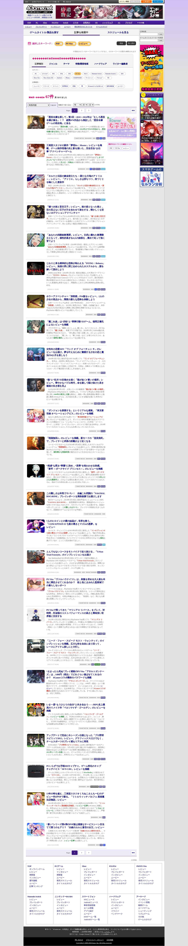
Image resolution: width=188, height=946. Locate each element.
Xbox (45, 23)
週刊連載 (33, 880)
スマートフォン (88, 896)
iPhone (68, 78)
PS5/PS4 (55, 23)
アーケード (89, 78)
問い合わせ (67, 2)
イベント (56, 86)
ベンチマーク (117, 914)
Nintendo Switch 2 (110, 73)
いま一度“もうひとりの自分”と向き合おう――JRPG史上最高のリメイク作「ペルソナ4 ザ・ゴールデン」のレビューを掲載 (75, 707)
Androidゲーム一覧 (92, 919)
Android (59, 78)
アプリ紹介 (88, 911)
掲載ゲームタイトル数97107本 (39, 15)
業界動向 (65, 86)
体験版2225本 (47, 17)
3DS (122, 73)
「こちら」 (107, 932)
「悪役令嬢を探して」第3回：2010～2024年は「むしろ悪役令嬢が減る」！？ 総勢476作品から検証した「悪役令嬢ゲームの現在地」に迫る (75, 120)
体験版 (32, 875)
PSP (57, 44)
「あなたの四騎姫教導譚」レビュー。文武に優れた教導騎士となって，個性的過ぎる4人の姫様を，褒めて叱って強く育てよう (75, 238)
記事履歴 (146, 1)
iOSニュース (89, 899)
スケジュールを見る (118, 32)
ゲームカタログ (101, 26)
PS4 (61, 73)
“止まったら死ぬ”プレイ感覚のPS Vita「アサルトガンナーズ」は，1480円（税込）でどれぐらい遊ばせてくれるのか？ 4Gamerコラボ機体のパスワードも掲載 (75, 674)
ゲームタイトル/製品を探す (44, 32)
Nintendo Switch (97, 73)
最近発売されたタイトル (83, 26)
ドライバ (115, 911)
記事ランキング (36, 886)
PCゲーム (59, 866)
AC (119, 23)
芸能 (74, 86)
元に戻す (131, 43)
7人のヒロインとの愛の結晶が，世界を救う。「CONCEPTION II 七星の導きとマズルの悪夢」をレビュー (71, 524)
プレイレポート (41, 26)
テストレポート (118, 902)
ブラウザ (45, 74)
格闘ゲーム (143, 905)
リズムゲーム (144, 914)
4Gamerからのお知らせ (95, 86)
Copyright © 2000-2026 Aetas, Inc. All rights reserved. (94, 943)
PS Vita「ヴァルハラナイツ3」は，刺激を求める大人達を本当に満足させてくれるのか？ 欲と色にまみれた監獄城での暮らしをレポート (75, 582)
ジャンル (53, 64)
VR (96, 23)
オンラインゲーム (37, 869)
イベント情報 (144, 902)
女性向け (86, 23)
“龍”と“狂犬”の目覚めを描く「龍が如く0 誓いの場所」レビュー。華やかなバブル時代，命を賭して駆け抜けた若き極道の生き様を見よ (75, 383)
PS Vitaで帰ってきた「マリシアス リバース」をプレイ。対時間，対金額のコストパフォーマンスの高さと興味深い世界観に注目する (75, 613)
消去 (121, 43)
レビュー (28, 26)
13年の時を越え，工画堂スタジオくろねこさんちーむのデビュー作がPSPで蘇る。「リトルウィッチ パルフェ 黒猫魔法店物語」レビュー (75, 796)
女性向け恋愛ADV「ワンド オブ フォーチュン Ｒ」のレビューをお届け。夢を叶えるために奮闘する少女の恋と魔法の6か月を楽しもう (75, 352)
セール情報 (88, 908)
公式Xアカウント (38, 2)
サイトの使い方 (53, 2)
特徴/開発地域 (81, 64)
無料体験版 (110, 86)
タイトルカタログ (64, 883)
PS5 (53, 73)
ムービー (67, 26)
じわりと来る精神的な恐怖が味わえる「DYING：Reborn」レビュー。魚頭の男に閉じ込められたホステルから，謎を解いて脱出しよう (75, 266)
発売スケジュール (64, 880)
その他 (141, 917)
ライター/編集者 (120, 64)
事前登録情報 (89, 905)
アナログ (128, 23)
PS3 (69, 73)
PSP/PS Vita (141, 866)
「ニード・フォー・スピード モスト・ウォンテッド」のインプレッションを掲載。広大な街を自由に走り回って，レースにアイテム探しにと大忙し (75, 644)
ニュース (37, 86)
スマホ (75, 23)
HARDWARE (77, 78)
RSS (26, 2)
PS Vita (69, 44)
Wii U (86, 73)
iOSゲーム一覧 (90, 917)
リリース (46, 86)
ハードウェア (107, 23)
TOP (29, 23)
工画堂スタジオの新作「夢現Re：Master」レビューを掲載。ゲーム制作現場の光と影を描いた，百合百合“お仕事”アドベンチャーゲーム (74, 148)
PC (37, 23)
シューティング (145, 911)
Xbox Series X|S (48, 78)
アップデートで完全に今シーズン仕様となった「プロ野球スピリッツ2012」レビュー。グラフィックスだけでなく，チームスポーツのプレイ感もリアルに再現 (75, 738)
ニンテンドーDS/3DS (64, 896)
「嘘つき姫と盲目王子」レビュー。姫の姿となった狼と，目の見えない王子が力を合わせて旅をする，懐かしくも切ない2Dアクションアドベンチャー (75, 210)
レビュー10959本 (33, 17)
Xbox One (37, 78)
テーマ (66, 64)
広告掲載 (110, 940)
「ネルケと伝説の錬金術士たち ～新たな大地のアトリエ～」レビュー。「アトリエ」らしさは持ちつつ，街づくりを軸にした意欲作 (75, 179)
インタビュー (55, 26)
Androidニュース (91, 902)
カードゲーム (144, 908)
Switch (65, 23)
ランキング (158, 1)
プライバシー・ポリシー (95, 940)
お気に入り (135, 1)
